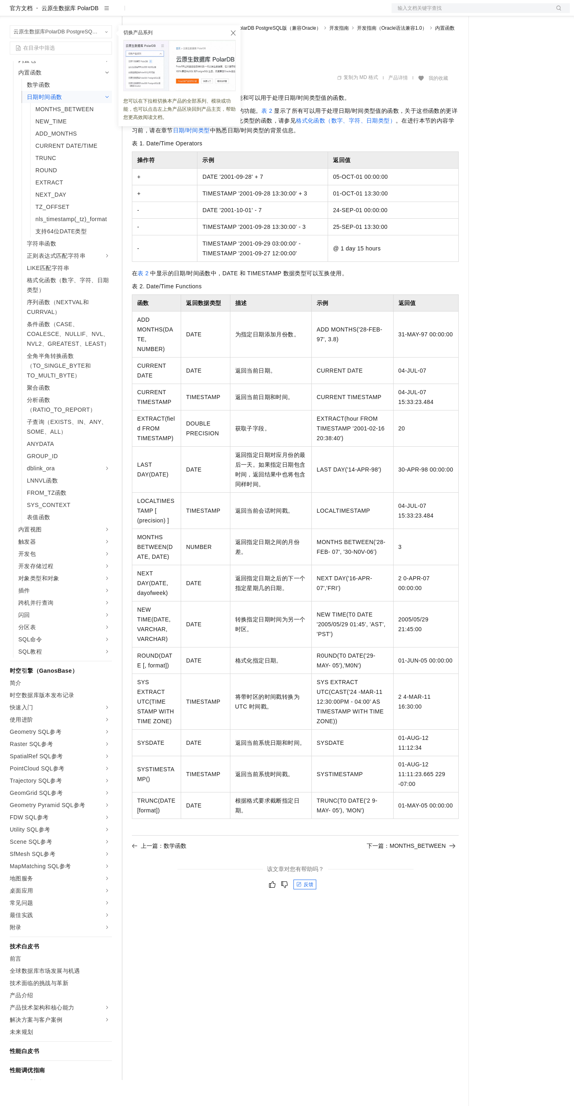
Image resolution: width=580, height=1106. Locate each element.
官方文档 (21, 34)
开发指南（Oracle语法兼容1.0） (392, 54)
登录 (556, 13)
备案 (487, 13)
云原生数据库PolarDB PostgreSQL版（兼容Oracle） (264, 54)
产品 (106, 13)
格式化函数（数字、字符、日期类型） (346, 146)
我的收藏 (438, 104)
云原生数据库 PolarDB (70, 34)
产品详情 (398, 104)
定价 (176, 13)
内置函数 (445, 54)
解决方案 (131, 13)
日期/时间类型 (191, 156)
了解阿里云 (268, 13)
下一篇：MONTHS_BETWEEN (411, 872)
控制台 (507, 13)
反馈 (304, 910)
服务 (240, 13)
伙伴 (220, 13)
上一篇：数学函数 (159, 872)
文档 (470, 13)
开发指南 (339, 54)
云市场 (198, 13)
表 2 (266, 137)
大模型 (83, 13)
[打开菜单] (13, 13)
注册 (527, 13)
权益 (156, 13)
